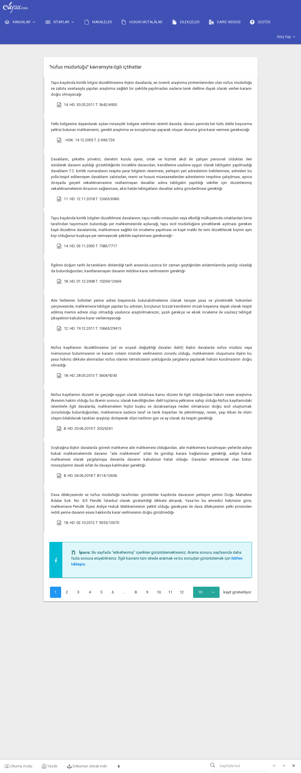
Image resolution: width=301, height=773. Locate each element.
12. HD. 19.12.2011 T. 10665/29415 (89, 328)
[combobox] (206, 592)
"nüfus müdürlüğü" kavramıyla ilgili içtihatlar (95, 67)
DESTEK (260, 22)
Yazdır (50, 766)
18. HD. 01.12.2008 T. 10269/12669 (89, 281)
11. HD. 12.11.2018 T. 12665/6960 (88, 199)
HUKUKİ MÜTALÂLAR (142, 22)
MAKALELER (98, 22)
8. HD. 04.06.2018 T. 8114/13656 (87, 475)
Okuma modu (18, 766)
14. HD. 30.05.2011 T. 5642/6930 (87, 104)
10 (159, 592)
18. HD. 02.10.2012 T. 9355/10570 (88, 522)
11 (170, 592)
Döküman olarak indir (87, 766)
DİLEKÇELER (186, 22)
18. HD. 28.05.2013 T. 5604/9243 (87, 375)
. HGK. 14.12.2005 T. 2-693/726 (86, 140)
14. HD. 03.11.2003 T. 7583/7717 (87, 246)
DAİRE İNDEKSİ (224, 22)
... (124, 592)
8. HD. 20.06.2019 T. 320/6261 (85, 428)
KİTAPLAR (60, 22)
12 (182, 592)
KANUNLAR (20, 22)
